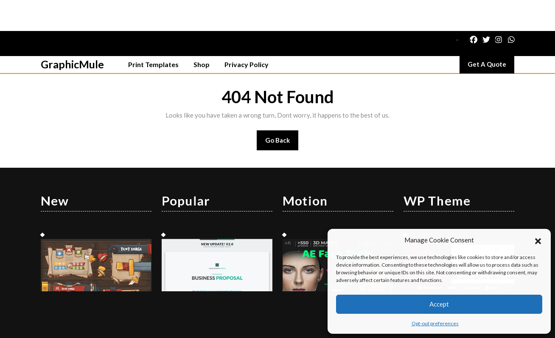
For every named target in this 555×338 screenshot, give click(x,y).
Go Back (282, 112)
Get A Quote (491, 35)
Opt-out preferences (435, 323)
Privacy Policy (246, 33)
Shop (201, 33)
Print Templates (153, 33)
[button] (538, 240)
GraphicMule (72, 33)
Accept (439, 304)
